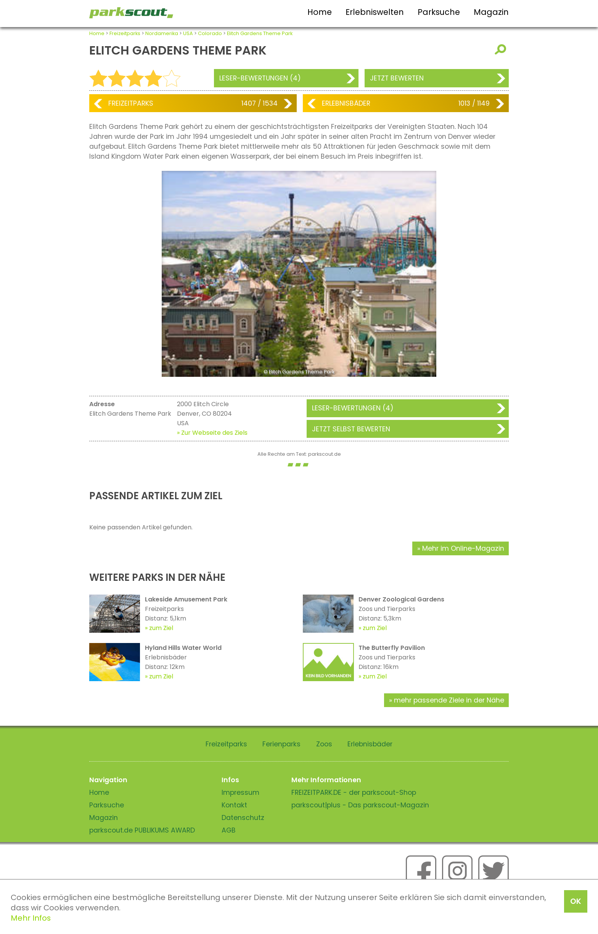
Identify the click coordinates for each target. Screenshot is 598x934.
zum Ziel (161, 628)
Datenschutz (243, 817)
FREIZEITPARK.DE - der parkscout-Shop (353, 792)
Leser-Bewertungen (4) (260, 78)
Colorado (210, 33)
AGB (229, 830)
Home (319, 12)
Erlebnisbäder (346, 103)
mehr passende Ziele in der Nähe (449, 700)
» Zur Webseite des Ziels (212, 432)
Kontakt (234, 805)
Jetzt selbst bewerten (351, 429)
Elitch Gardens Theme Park (260, 33)
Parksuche (439, 12)
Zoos (324, 744)
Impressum (240, 792)
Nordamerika (161, 33)
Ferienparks (281, 744)
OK (575, 901)
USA (188, 33)
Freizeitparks (124, 33)
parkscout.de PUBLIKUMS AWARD (142, 830)
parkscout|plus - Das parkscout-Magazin (360, 805)
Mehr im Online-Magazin (463, 548)
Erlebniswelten (375, 12)
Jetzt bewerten (397, 78)
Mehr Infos (31, 918)
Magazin (491, 12)
